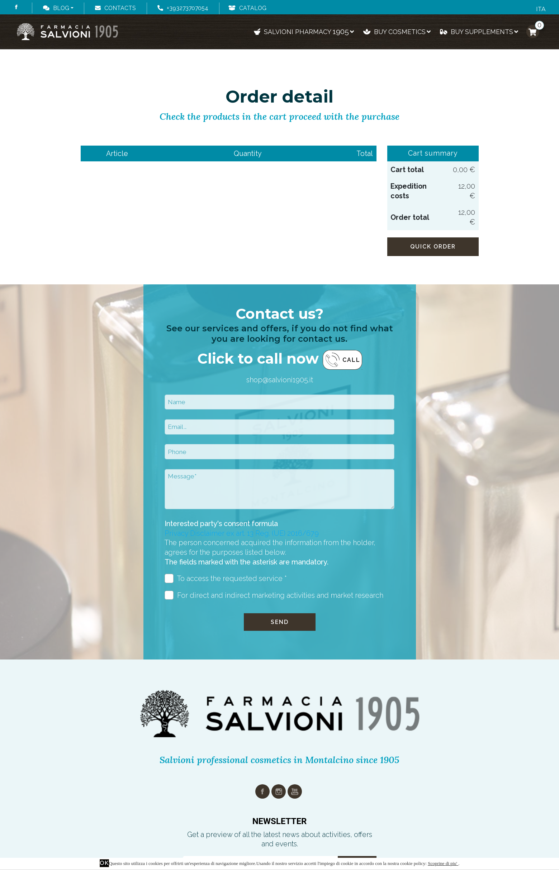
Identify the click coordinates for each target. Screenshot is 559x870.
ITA (540, 9)
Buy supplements (479, 32)
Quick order (433, 246)
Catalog (247, 8)
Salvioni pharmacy (304, 31)
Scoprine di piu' (443, 863)
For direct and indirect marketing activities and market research (274, 595)
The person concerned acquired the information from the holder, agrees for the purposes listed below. (270, 552)
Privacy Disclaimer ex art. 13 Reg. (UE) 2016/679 (242, 533)
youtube (295, 791)
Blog (56, 8)
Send (280, 622)
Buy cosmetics (397, 32)
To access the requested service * (226, 578)
